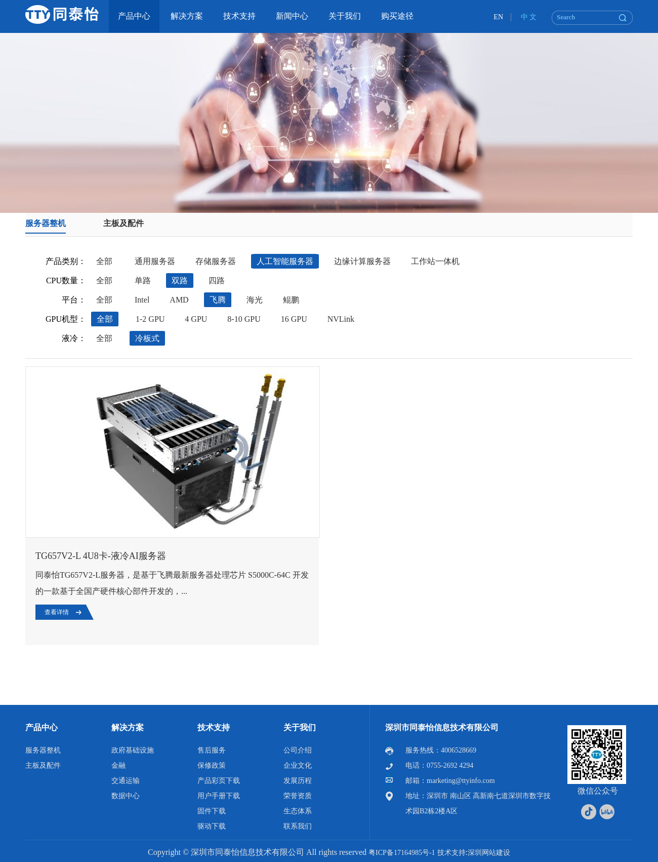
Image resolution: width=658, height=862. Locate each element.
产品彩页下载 (218, 780)
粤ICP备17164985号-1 (401, 852)
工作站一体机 (435, 261)
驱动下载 (211, 826)
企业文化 (297, 765)
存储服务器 (215, 261)
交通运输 (125, 780)
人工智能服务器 (285, 261)
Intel (142, 299)
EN (498, 17)
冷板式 (147, 338)
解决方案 (127, 727)
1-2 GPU (150, 319)
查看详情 (57, 612)
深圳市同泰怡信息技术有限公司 (442, 727)
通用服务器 (155, 261)
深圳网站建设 (489, 852)
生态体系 (297, 811)
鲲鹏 (291, 299)
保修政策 (211, 765)
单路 (143, 280)
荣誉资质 (297, 796)
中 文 (529, 17)
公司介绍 (297, 750)
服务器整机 (45, 223)
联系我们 (297, 826)
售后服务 (211, 750)
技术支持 (213, 727)
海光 (254, 299)
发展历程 (297, 780)
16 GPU (294, 319)
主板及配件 (123, 223)
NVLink (340, 319)
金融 (118, 765)
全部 (104, 261)
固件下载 (211, 811)
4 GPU (196, 319)
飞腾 (218, 299)
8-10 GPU (243, 319)
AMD (179, 299)
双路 (180, 280)
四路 (217, 280)
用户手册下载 (218, 796)
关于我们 (299, 727)
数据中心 (125, 796)
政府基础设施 (132, 750)
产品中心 (41, 727)
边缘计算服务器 (362, 261)
